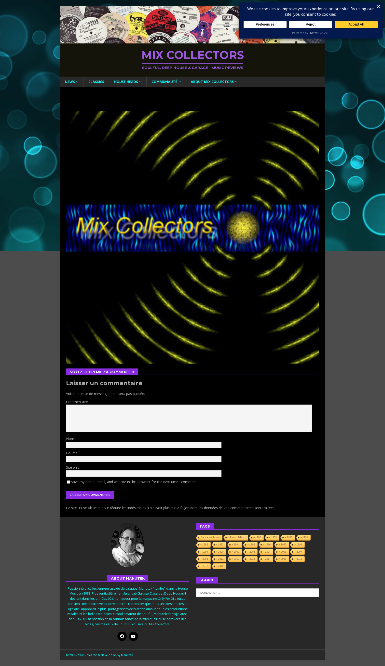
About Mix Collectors (212, 81)
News (70, 81)
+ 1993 (220, 544)
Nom (70, 438)
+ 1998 (298, 544)
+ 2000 (220, 551)
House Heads (126, 81)
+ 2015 (282, 558)
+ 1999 (204, 551)
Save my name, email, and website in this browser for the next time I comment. (134, 481)
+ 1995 (251, 544)
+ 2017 (204, 566)
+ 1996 (267, 544)
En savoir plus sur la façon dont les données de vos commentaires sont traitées (211, 507)
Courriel (72, 453)
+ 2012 (235, 558)
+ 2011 (220, 558)
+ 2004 (267, 551)
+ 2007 (298, 551)
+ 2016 (298, 558)
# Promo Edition (236, 537)
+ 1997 (282, 544)
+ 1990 (288, 537)
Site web (73, 467)
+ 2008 (204, 558)
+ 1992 (204, 544)
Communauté (164, 81)
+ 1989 (273, 537)
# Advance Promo (210, 537)
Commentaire (77, 401)
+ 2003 (251, 551)
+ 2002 (235, 551)
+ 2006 (282, 551)
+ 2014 (267, 558)
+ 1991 (304, 537)
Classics (96, 81)
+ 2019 (220, 566)
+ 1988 (257, 537)
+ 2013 (251, 558)
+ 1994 (235, 544)
